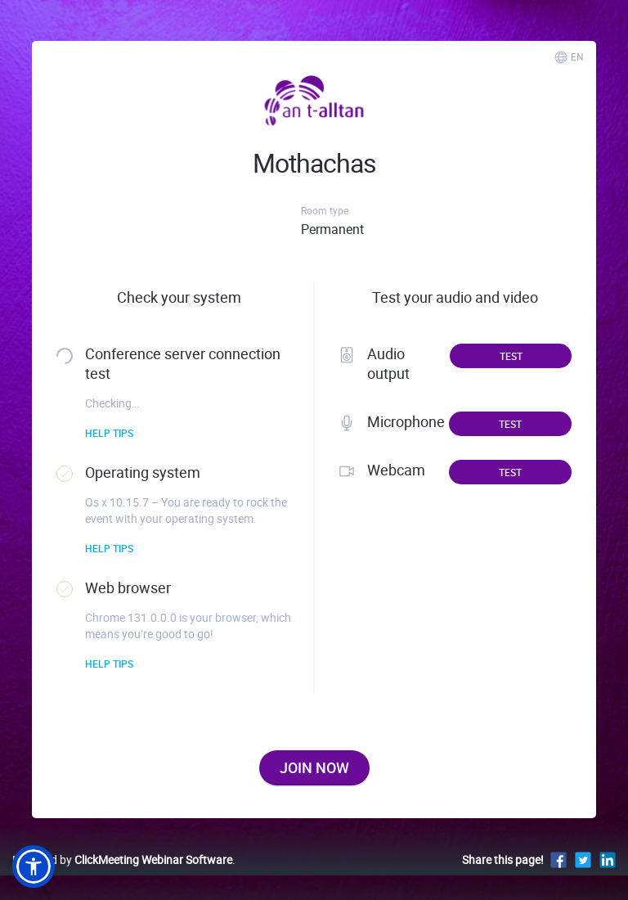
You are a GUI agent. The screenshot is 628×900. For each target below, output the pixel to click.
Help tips (109, 433)
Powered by (122, 859)
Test (511, 355)
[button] (33, 866)
